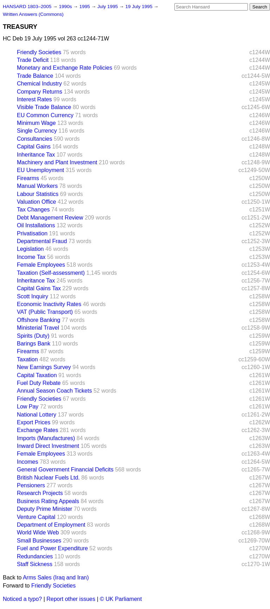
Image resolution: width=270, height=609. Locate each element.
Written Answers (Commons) (33, 14)
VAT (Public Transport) (45, 312)
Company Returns (39, 92)
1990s (66, 6)
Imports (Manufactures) (46, 438)
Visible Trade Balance (44, 107)
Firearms (28, 178)
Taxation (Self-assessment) (51, 273)
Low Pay (27, 407)
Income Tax (31, 257)
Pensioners (31, 485)
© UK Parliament (121, 599)
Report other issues (70, 599)
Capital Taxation (37, 375)
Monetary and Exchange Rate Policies (64, 68)
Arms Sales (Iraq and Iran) (56, 578)
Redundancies (35, 556)
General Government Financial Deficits (65, 469)
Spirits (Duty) (33, 336)
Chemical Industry (39, 84)
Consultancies (34, 139)
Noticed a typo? (22, 599)
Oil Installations (36, 225)
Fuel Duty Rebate (39, 383)
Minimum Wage (36, 123)
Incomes (27, 462)
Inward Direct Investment (48, 446)
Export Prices (33, 422)
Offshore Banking (38, 320)
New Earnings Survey (44, 367)
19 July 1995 (139, 6)
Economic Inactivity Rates (49, 304)
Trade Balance (35, 76)
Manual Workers (37, 186)
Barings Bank (33, 344)
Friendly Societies (39, 52)
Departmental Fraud (42, 241)
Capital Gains (34, 147)
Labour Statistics (37, 194)
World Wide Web (38, 532)
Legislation (30, 249)
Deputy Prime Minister (44, 509)
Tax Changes (33, 209)
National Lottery (36, 415)
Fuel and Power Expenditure (52, 548)
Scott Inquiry (32, 296)
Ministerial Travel (38, 328)
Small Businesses (39, 541)
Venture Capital (36, 517)
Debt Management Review (50, 218)
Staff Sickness (34, 564)
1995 (85, 6)
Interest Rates (34, 99)
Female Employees (41, 265)
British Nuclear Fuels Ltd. (48, 478)
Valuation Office (36, 202)
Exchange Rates (37, 430)
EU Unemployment (40, 170)
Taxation (27, 359)
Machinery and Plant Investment (57, 162)
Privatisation (32, 233)
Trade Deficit (33, 60)
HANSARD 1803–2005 (27, 6)
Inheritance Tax (36, 155)
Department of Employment (51, 525)
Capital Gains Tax (39, 288)
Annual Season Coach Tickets (54, 391)
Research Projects (40, 493)
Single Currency (37, 131)
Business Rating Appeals (48, 501)
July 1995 (108, 6)
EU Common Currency (45, 115)
